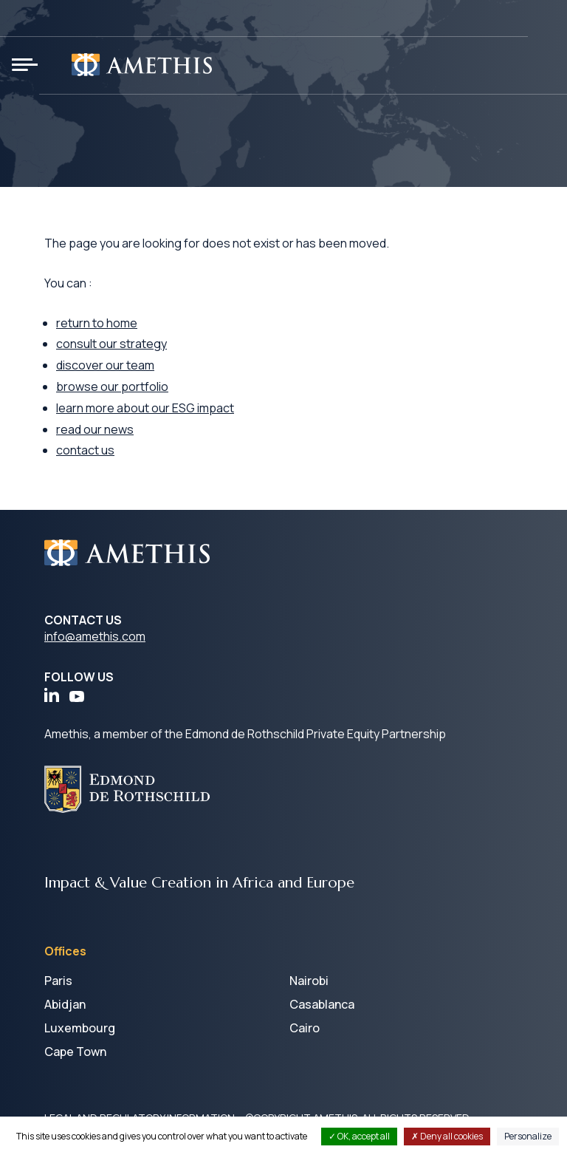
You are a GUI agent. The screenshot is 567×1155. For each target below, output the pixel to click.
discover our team (105, 365)
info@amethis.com (94, 636)
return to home (96, 323)
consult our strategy (111, 343)
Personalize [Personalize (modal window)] (527, 1136)
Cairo (304, 1028)
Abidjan (65, 1004)
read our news (95, 429)
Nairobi (309, 980)
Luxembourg (79, 1028)
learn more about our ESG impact (145, 408)
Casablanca (321, 1004)
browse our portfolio (112, 386)
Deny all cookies (447, 1136)
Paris (58, 980)
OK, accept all (359, 1136)
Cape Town (75, 1051)
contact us (85, 450)
